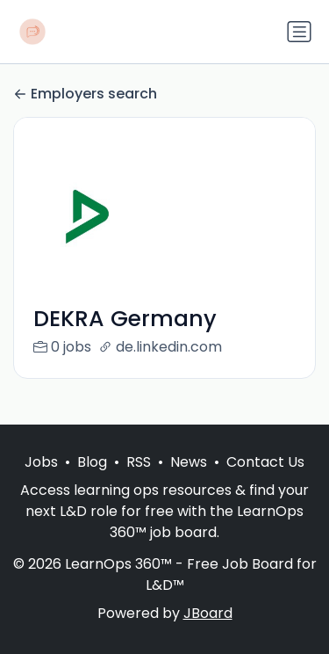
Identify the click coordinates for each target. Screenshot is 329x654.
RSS (138, 462)
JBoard (207, 613)
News (188, 462)
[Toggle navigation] (299, 31)
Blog (92, 462)
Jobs (41, 462)
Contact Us (265, 462)
